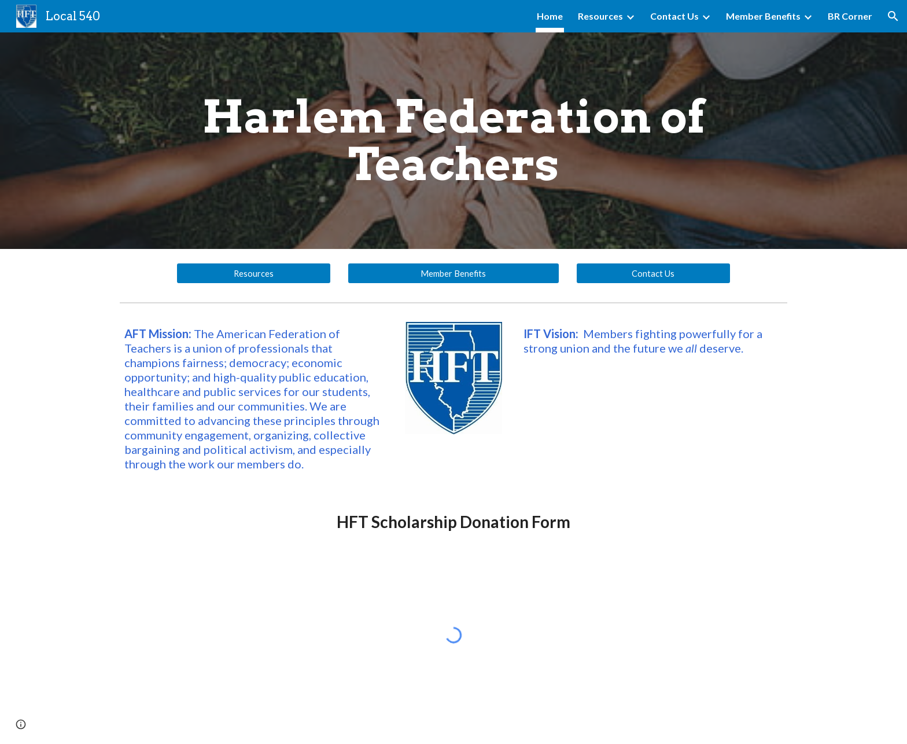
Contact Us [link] (674, 15)
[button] (893, 16)
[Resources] (253, 273)
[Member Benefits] (453, 273)
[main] (453, 140)
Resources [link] (600, 15)
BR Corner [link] (850, 15)
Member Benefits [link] (763, 15)
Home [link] (550, 15)
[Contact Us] (653, 273)
